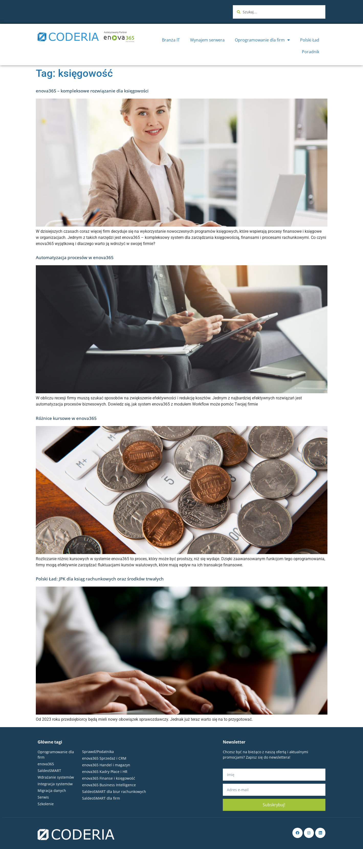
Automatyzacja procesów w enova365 (75, 257)
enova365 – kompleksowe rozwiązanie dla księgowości (92, 91)
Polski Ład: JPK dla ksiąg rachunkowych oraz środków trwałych (100, 579)
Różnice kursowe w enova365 (66, 418)
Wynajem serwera (207, 40)
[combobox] (279, 12)
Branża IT (171, 40)
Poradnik (310, 52)
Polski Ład (309, 40)
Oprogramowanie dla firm (262, 40)
